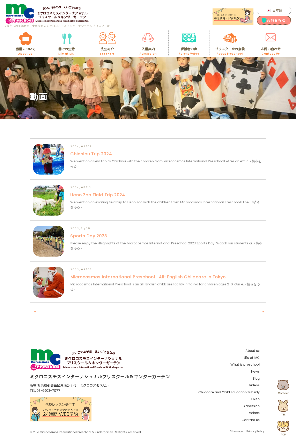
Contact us (251, 420)
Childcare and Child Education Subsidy (229, 392)
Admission (251, 406)
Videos (254, 385)
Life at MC (252, 357)
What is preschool (245, 364)
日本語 (277, 10)
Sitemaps (236, 431)
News (255, 371)
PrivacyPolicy (255, 431)
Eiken (255, 399)
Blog (256, 378)
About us (252, 350)
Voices (254, 413)
